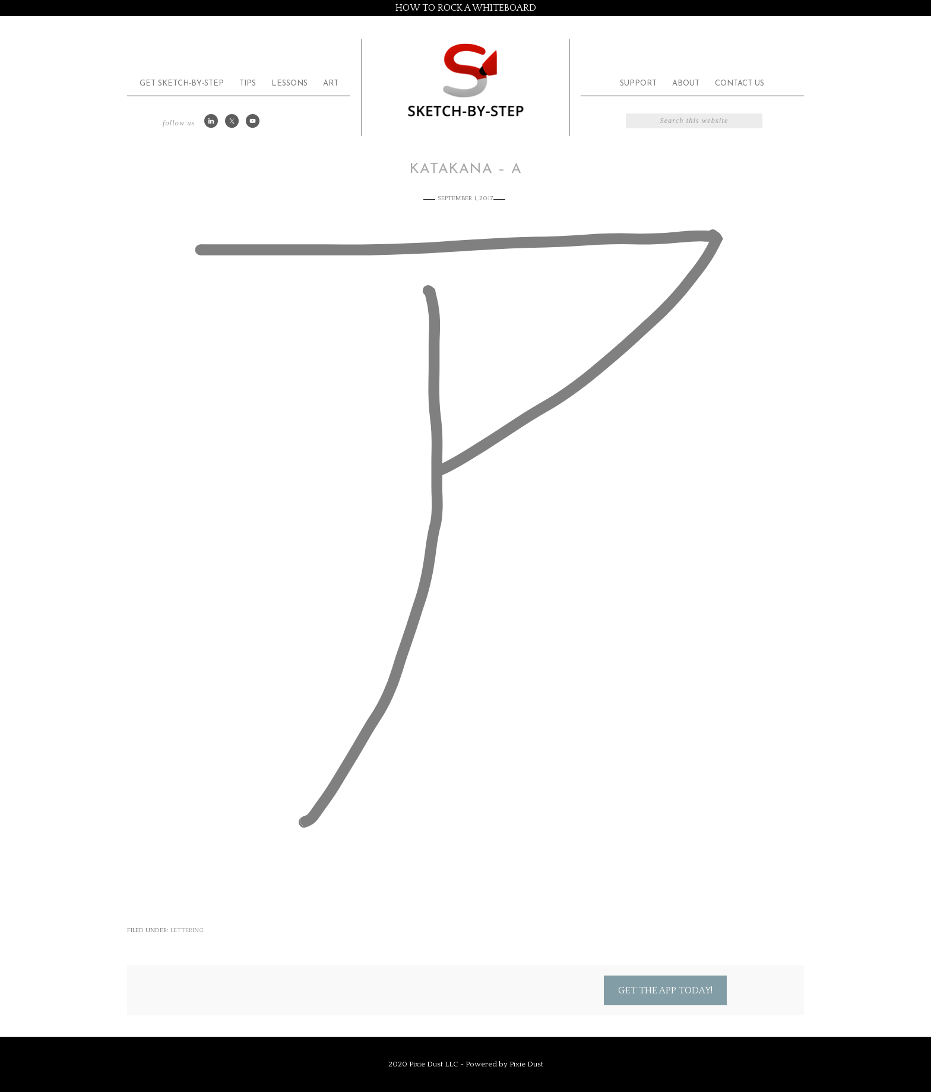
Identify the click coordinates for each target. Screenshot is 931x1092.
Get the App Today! (665, 990)
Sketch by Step (465, 79)
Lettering (187, 930)
